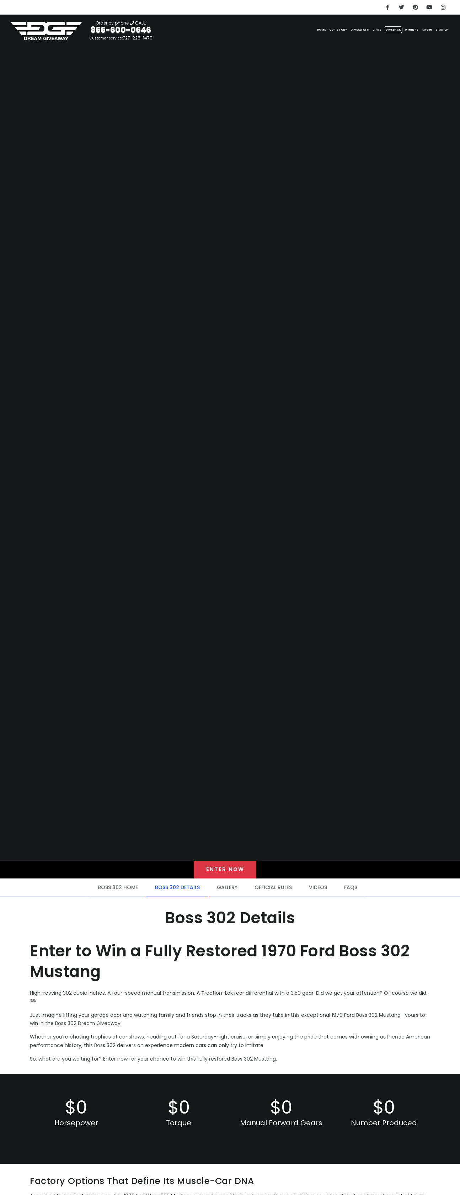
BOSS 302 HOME (118, 890)
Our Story (272, 29)
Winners (389, 29)
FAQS (350, 890)
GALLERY (227, 890)
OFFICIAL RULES (273, 890)
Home (244, 29)
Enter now (225, 871)
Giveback (360, 29)
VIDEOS (318, 890)
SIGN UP (437, 29)
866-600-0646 (121, 30)
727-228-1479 (138, 38)
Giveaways (307, 29)
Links (334, 29)
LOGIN (414, 29)
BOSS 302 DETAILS (177, 890)
